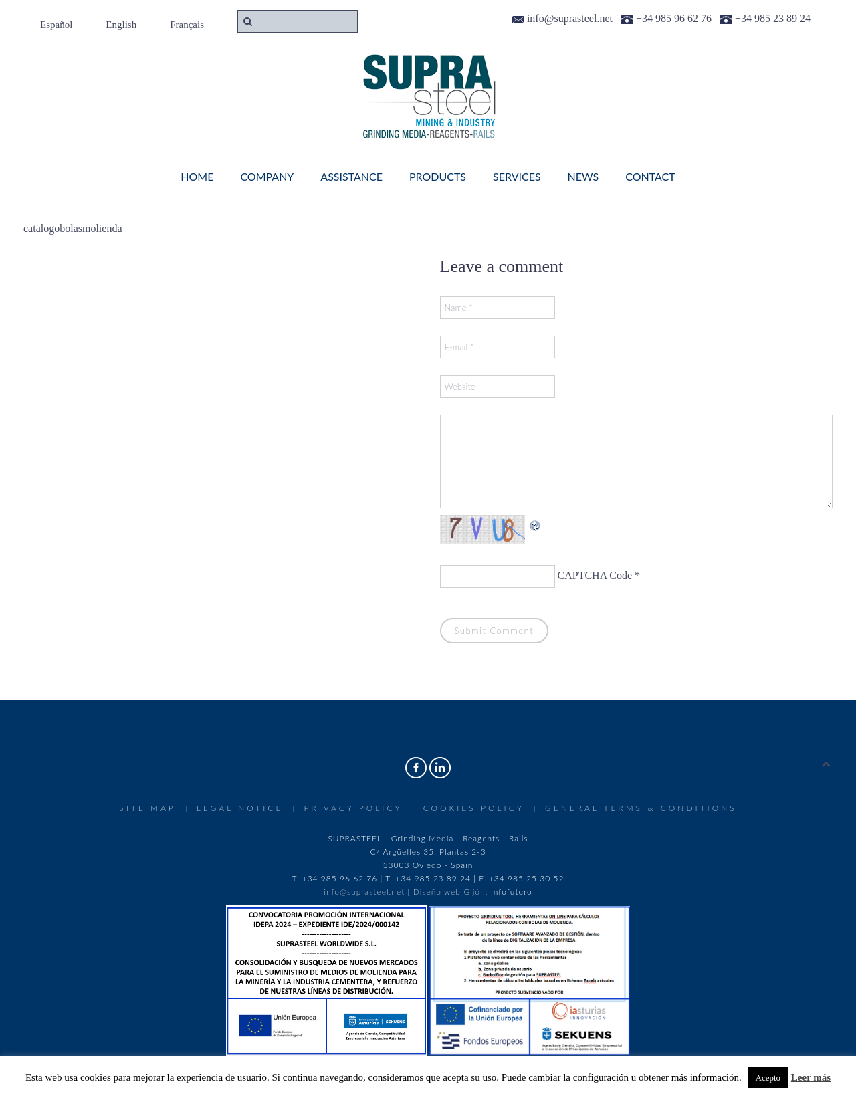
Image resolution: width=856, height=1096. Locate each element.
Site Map (147, 808)
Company (267, 176)
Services (517, 176)
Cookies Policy (473, 808)
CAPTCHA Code (595, 575)
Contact (650, 176)
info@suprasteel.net (364, 892)
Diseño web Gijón (449, 892)
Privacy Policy (353, 808)
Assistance (351, 176)
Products (437, 176)
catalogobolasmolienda (72, 228)
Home (197, 176)
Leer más (811, 1077)
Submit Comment (494, 630)
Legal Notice (240, 808)
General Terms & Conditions (641, 808)
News (583, 176)
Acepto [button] (768, 1078)
